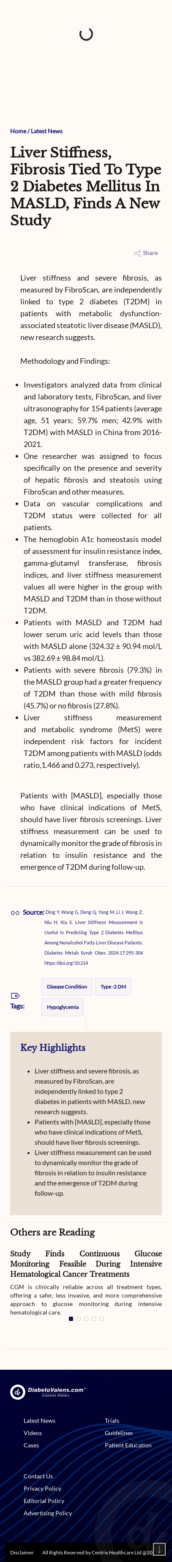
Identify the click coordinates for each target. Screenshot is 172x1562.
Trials (112, 1420)
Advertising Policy (48, 1513)
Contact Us (38, 1476)
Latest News (47, 131)
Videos (33, 1432)
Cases (31, 1445)
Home (18, 131)
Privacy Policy (42, 1488)
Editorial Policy (44, 1500)
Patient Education (128, 1445)
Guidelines (119, 1432)
